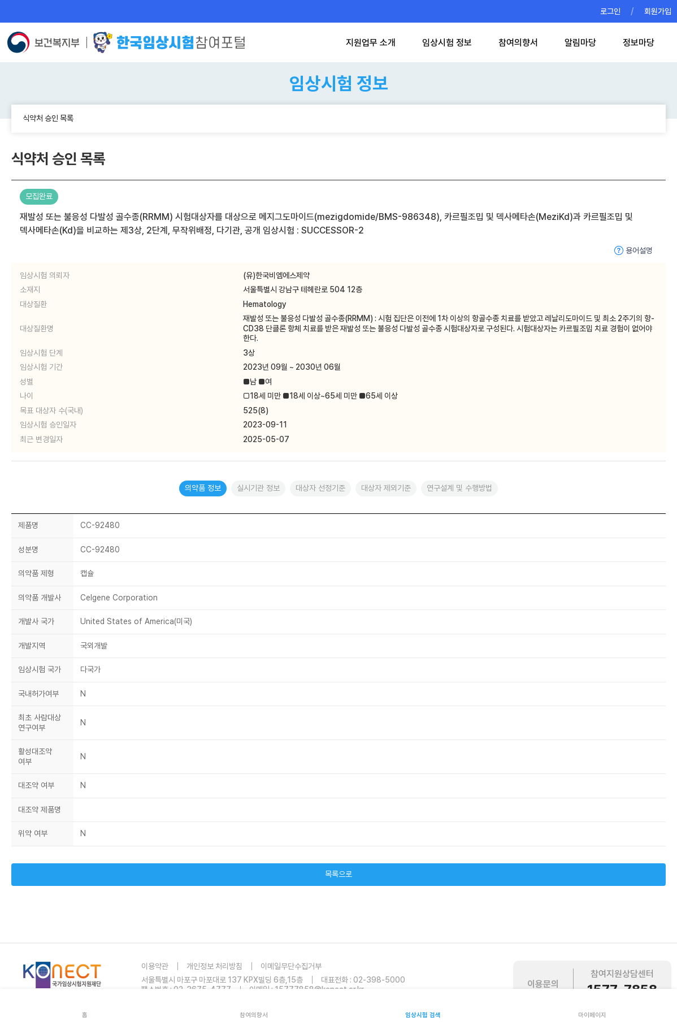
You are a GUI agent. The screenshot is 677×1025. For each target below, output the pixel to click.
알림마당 (580, 42)
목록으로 (338, 874)
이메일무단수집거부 (291, 966)
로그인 (610, 11)
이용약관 (154, 966)
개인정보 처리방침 (214, 966)
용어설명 (639, 250)
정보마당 (638, 42)
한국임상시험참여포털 (169, 42)
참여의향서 (518, 42)
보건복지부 (46, 42)
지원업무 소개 (371, 42)
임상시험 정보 (447, 42)
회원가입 (657, 11)
